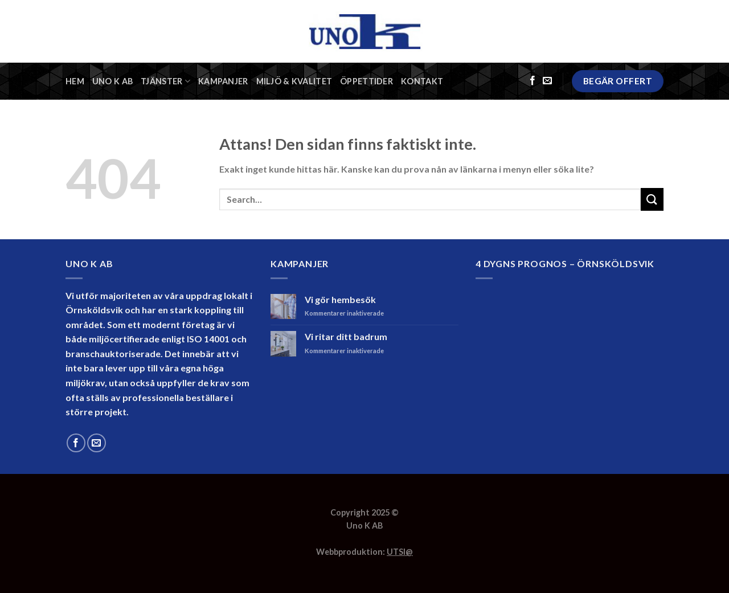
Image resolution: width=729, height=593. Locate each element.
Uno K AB (112, 81)
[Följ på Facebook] (532, 81)
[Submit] (652, 199)
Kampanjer (223, 81)
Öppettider (366, 81)
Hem (74, 81)
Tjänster (165, 81)
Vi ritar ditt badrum (346, 336)
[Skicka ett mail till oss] (547, 81)
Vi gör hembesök (340, 299)
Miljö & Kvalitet (294, 81)
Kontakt (422, 81)
